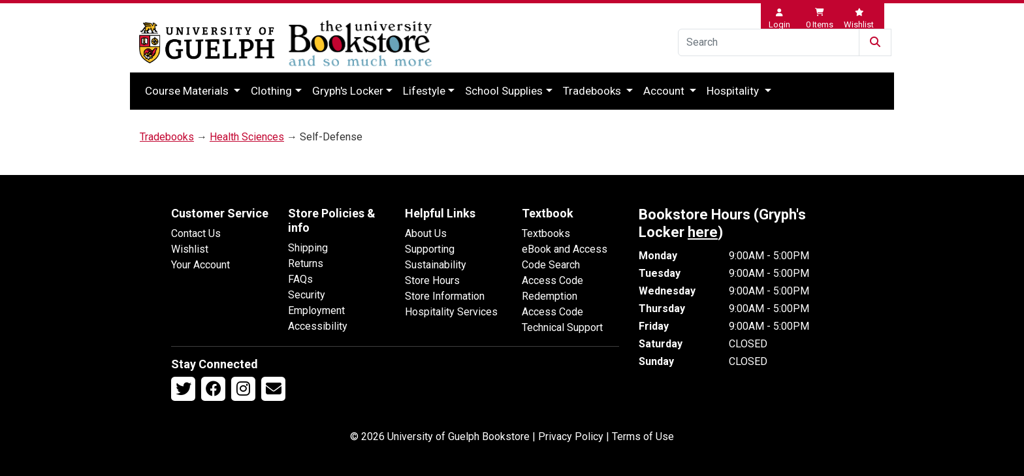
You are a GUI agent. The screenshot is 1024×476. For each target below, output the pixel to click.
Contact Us (196, 233)
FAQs (300, 279)
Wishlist (189, 249)
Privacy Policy (570, 436)
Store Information (445, 296)
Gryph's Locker (347, 90)
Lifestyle (424, 90)
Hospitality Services (451, 312)
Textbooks (546, 233)
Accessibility (317, 326)
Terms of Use (643, 436)
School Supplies (504, 90)
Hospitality (734, 90)
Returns (305, 263)
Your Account (200, 265)
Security (306, 295)
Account (665, 90)
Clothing (271, 90)
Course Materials (188, 90)
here (703, 232)
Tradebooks (593, 90)
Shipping (308, 248)
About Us (426, 233)
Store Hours (432, 280)
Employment (316, 310)
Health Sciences (247, 137)
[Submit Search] (875, 42)
